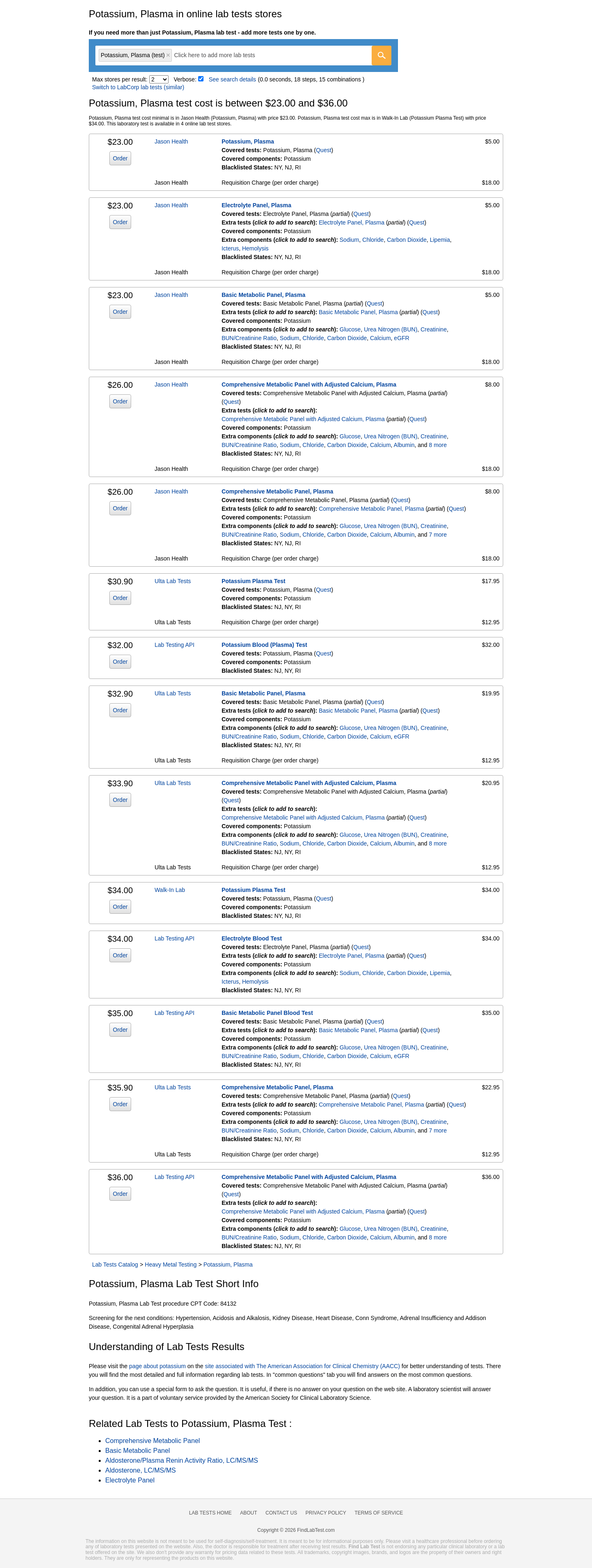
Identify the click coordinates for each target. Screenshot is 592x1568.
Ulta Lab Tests (173, 581)
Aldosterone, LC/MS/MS (140, 1470)
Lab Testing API (174, 645)
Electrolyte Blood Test (252, 938)
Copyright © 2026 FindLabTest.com (296, 1530)
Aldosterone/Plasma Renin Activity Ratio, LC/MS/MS (181, 1460)
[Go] (381, 55)
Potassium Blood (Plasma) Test (264, 645)
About (248, 1513)
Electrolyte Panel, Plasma (256, 205)
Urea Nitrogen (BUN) (390, 329)
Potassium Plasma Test (253, 581)
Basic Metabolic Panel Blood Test (267, 1013)
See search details (232, 79)
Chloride (373, 239)
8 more (438, 445)
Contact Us (281, 1513)
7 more (438, 534)
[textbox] (220, 55)
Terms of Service (379, 1513)
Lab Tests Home (210, 1513)
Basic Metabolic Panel (137, 1450)
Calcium (380, 338)
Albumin (404, 445)
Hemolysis (255, 248)
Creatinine (434, 329)
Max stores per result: (120, 79)
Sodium (349, 239)
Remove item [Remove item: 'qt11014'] (168, 55)
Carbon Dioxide (407, 239)
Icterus (230, 248)
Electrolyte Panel (130, 1480)
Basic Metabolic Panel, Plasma (263, 295)
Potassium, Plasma (248, 141)
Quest (323, 150)
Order (120, 158)
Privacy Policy (325, 1513)
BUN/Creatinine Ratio (249, 338)
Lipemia (440, 239)
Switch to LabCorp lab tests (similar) (138, 87)
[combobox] (243, 55)
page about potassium (157, 1366)
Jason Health (171, 141)
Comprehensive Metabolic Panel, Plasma (277, 491)
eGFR (401, 338)
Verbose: (185, 79)
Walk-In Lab (170, 890)
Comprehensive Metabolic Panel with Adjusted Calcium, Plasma (309, 384)
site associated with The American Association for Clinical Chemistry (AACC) (302, 1366)
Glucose (350, 329)
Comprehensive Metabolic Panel (152, 1440)
